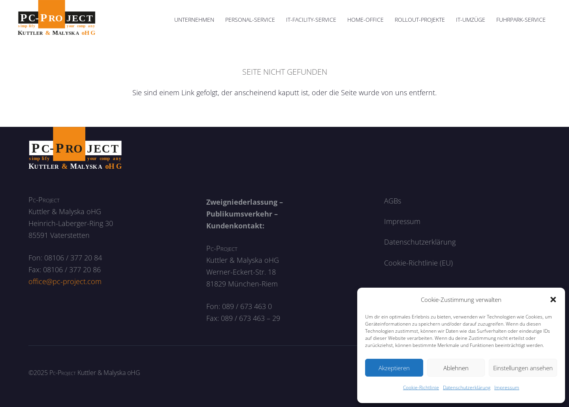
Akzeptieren (394, 368)
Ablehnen (456, 368)
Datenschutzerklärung (466, 387)
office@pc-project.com (65, 281)
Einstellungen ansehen (523, 368)
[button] (553, 299)
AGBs (392, 200)
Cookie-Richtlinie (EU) (418, 263)
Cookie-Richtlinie (421, 387)
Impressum (506, 387)
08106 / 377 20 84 (73, 257)
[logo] (57, 20)
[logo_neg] (75, 148)
